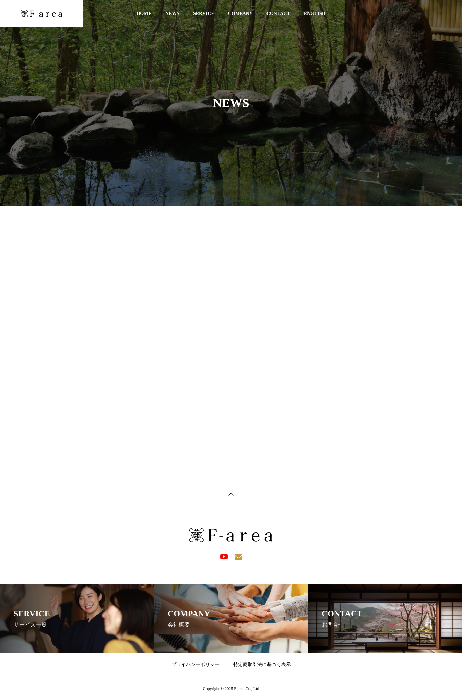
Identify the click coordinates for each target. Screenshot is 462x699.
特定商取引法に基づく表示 (262, 664)
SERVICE (203, 13)
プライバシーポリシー (195, 664)
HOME (143, 13)
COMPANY (240, 13)
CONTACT (278, 13)
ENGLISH (315, 13)
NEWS (172, 13)
